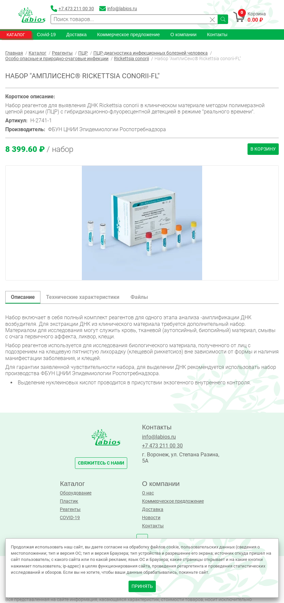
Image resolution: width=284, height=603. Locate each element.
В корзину (263, 149)
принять (142, 586)
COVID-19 (70, 517)
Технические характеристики (82, 297)
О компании (183, 34)
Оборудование (75, 493)
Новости (151, 517)
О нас (148, 493)
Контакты (217, 34)
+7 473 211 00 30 (162, 446)
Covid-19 (46, 34)
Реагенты (70, 509)
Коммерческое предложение (128, 34)
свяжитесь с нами (101, 463)
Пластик (69, 501)
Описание (23, 297)
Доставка (76, 34)
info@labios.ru (159, 437)
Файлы (139, 297)
